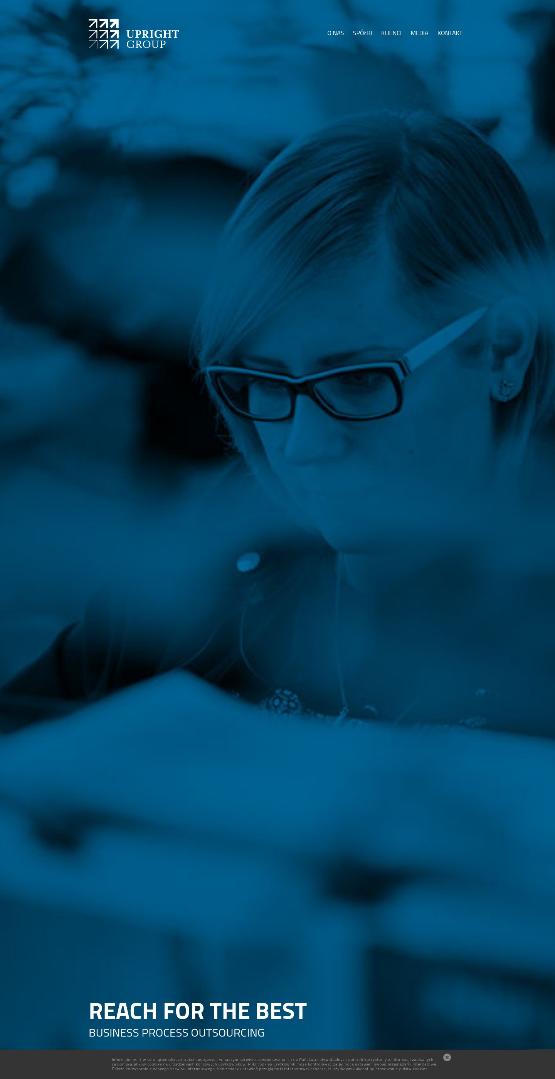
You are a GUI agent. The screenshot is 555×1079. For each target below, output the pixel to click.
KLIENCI (391, 32)
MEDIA (419, 32)
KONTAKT (449, 32)
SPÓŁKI (362, 32)
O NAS (335, 32)
